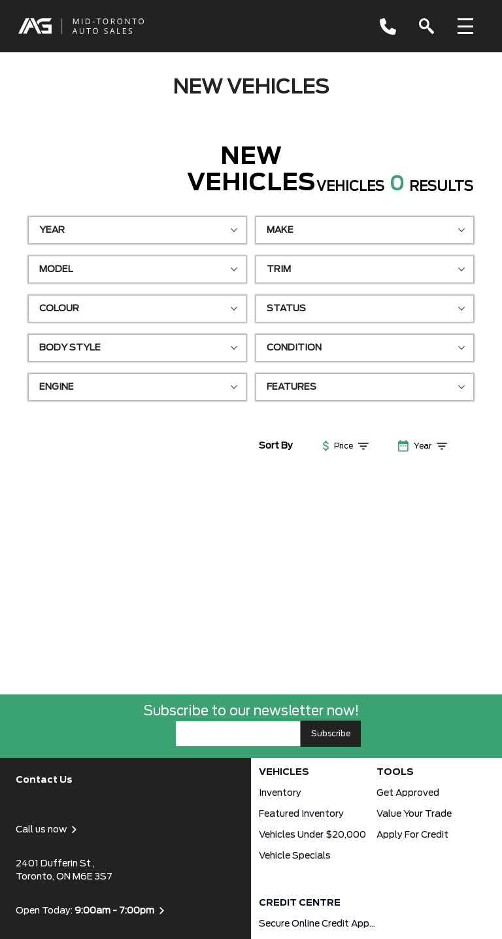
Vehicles (284, 772)
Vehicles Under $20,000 (312, 835)
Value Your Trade (414, 814)
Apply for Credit (412, 835)
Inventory (280, 793)
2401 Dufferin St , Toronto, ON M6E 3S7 (64, 870)
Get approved (407, 793)
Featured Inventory (301, 814)
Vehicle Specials (295, 856)
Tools (395, 772)
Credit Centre (300, 903)
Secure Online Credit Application (317, 924)
